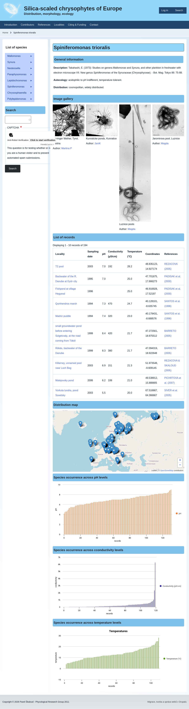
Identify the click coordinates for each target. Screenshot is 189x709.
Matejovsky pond (64, 380)
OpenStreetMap (166, 470)
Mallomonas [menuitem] (18, 57)
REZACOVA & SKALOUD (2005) (172, 365)
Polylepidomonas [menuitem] (18, 100)
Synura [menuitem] (18, 63)
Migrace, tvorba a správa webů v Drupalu (167, 702)
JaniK (98, 143)
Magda (131, 229)
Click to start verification (42, 140)
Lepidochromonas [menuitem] (18, 81)
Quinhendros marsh (66, 303)
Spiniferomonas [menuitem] (18, 87)
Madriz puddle (63, 316)
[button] (108, 451)
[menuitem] (166, 10)
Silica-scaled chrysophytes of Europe (73, 8)
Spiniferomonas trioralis (82, 47)
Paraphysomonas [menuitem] (18, 75)
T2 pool (59, 266)
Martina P (66, 148)
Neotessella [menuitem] (18, 69)
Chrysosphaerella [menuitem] (18, 93)
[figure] (118, 513)
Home (5, 32)
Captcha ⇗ (47, 144)
